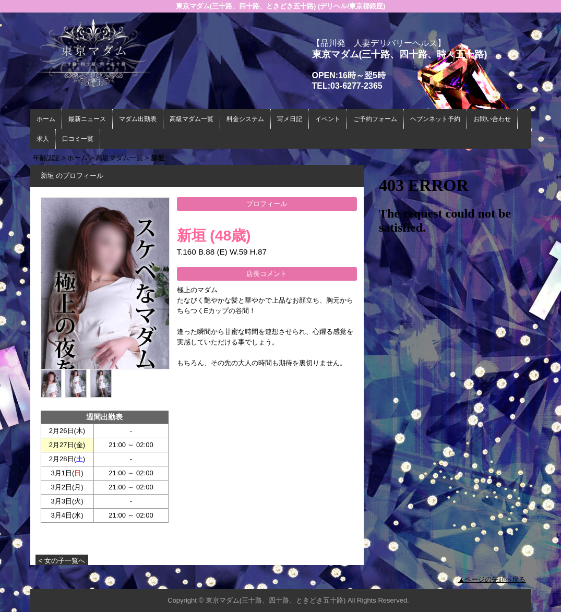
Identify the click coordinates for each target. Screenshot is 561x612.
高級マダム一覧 (191, 119)
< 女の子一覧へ (62, 561)
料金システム (245, 119)
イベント (327, 119)
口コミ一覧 (77, 138)
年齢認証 (46, 158)
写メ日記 (289, 119)
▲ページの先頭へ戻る (492, 579)
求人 (43, 138)
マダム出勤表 (138, 119)
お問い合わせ (492, 119)
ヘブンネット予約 (435, 119)
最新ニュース (87, 119)
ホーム (46, 119)
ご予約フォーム (375, 119)
